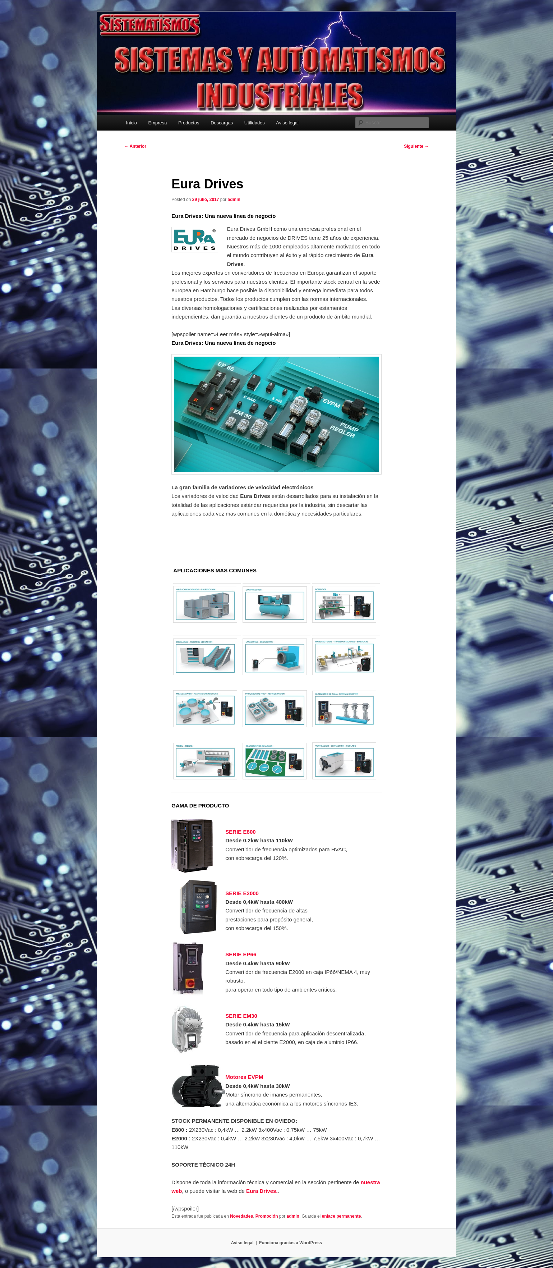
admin (233, 199)
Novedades (241, 1216)
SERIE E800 (240, 832)
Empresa (157, 122)
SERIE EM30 (241, 1016)
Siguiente (416, 146)
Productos (188, 122)
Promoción (266, 1216)
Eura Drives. (262, 1191)
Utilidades (254, 122)
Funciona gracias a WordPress (290, 1242)
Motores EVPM (244, 1077)
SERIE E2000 (242, 893)
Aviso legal (287, 122)
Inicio (131, 122)
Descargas (222, 122)
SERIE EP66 (240, 954)
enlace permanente (341, 1216)
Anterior (135, 146)
